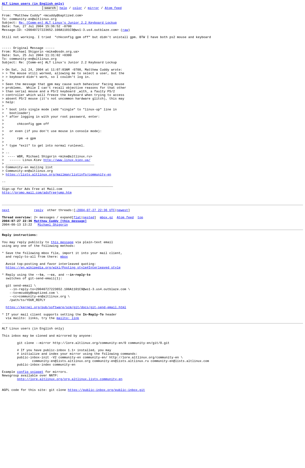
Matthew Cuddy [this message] (60, 263)
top (140, 258)
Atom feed (120, 9)
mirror (101, 9)
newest (122, 249)
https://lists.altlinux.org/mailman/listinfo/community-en (58, 208)
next (5, 249)
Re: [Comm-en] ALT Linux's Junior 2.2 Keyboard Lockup (68, 26)
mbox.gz (106, 258)
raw (125, 35)
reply (38, 249)
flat (77, 258)
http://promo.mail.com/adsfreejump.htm (37, 230)
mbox (64, 304)
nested (88, 258)
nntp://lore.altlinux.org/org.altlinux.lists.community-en (69, 450)
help (71, 9)
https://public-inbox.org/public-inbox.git (106, 463)
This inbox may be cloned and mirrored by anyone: (47, 397)
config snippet (30, 441)
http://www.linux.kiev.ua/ (66, 191)
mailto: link (67, 378)
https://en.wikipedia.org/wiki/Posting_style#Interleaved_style (63, 317)
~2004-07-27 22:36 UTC (95, 249)
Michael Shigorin (53, 267)
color (85, 9)
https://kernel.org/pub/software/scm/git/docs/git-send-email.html (66, 365)
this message (62, 287)
